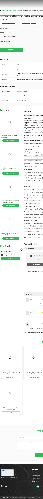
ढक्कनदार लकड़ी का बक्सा (13, 10)
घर (15, 4)
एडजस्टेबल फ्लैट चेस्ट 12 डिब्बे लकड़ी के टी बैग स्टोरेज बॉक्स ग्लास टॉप (11, 373)
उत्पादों (20, 4)
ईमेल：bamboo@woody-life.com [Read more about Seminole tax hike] (9, 477)
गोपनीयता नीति (5, 497)
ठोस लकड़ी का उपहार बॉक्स (34, 332)
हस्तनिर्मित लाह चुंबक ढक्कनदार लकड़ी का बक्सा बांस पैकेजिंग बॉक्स (11, 408)
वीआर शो (27, 4)
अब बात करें (11, 49)
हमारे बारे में (36, 4)
